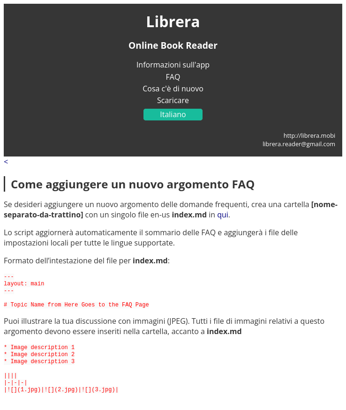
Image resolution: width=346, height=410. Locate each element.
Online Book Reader (173, 45)
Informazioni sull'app (173, 65)
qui (222, 214)
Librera (173, 21)
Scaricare (173, 100)
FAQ (173, 77)
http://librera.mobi (310, 135)
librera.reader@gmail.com (299, 144)
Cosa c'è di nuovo (173, 88)
